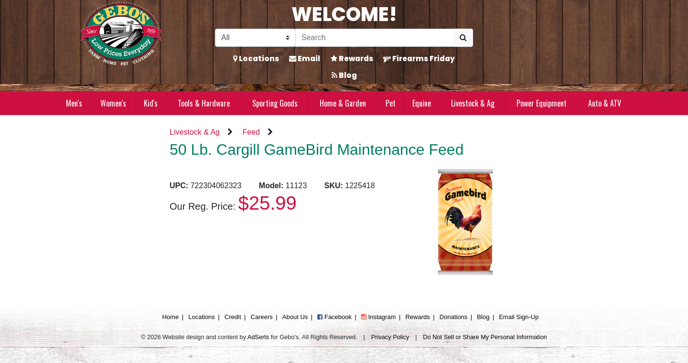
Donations (454, 316)
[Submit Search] (463, 38)
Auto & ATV (604, 103)
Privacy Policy (390, 337)
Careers (262, 316)
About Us (295, 316)
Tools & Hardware (204, 103)
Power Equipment (541, 103)
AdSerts (258, 337)
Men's (74, 103)
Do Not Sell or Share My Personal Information (485, 337)
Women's (113, 103)
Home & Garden (343, 103)
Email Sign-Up (518, 316)
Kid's (151, 103)
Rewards (352, 58)
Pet (391, 103)
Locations (256, 58)
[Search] (374, 38)
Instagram (378, 316)
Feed (250, 132)
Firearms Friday (419, 58)
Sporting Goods (275, 103)
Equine (421, 103)
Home (170, 316)
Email (304, 58)
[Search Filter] (255, 38)
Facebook (334, 316)
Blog (344, 75)
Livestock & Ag (472, 103)
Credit (233, 316)
